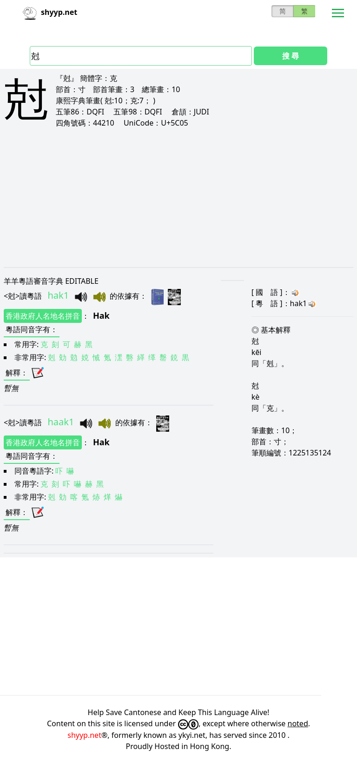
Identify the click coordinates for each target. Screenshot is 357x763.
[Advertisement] (178, 197)
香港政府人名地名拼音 (43, 316)
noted (298, 723)
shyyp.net (84, 735)
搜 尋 (290, 56)
